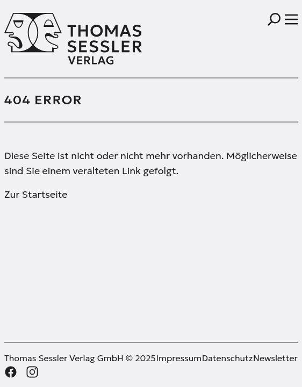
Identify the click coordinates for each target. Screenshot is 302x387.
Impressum (179, 358)
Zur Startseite (35, 194)
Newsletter (275, 358)
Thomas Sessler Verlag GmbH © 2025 (80, 358)
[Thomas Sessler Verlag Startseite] (77, 38)
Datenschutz (227, 358)
